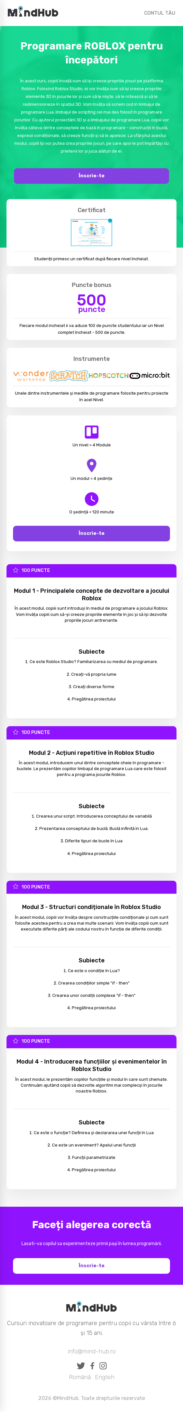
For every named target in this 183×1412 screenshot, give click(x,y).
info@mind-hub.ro (92, 1351)
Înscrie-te (92, 176)
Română (80, 1377)
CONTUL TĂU (159, 13)
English (104, 1377)
